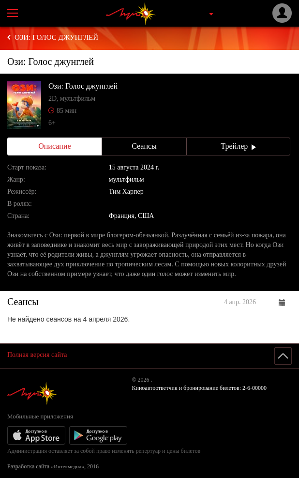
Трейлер (238, 146)
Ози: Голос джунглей (56, 37)
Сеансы (144, 146)
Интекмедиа (67, 466)
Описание (54, 146)
